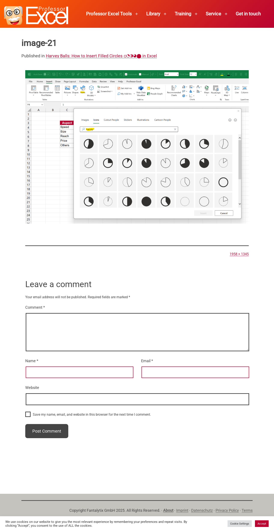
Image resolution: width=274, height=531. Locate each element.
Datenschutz (202, 510)
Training (183, 13)
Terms (247, 510)
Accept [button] (262, 523)
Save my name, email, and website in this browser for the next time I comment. (92, 414)
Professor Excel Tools (109, 13)
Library (153, 13)
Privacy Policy (227, 510)
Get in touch (248, 13)
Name (31, 361)
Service (213, 13)
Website (32, 387)
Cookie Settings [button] (239, 523)
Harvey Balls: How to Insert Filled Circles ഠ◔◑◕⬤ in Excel (101, 55)
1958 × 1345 (239, 254)
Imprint (182, 510)
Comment (35, 307)
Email (147, 361)
